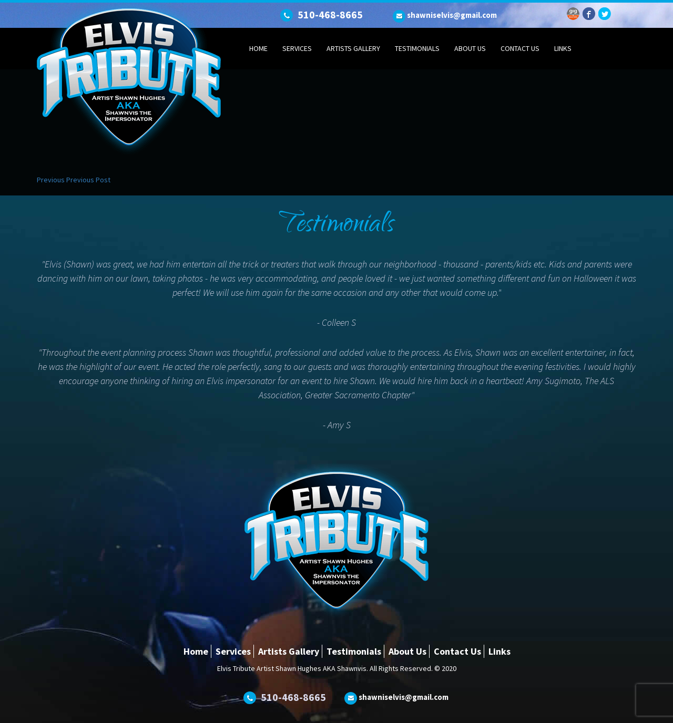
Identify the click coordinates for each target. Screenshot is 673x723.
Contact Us (520, 48)
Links (563, 48)
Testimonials (417, 48)
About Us (470, 48)
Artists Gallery (353, 48)
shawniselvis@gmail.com (452, 15)
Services (297, 48)
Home (258, 48)
